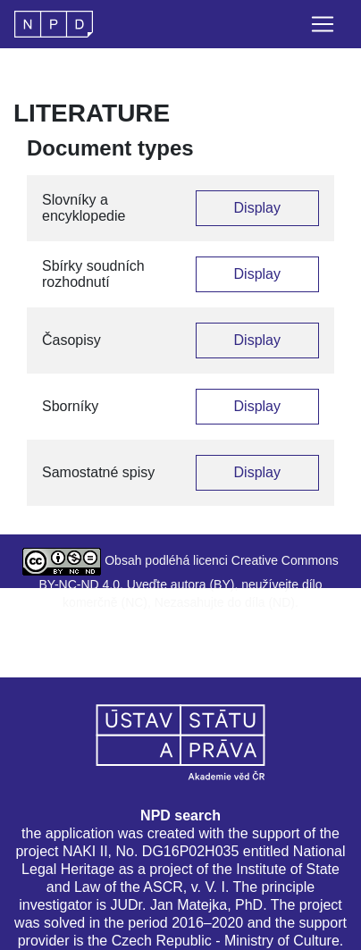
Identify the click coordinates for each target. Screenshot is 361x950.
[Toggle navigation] (322, 24)
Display (257, 207)
